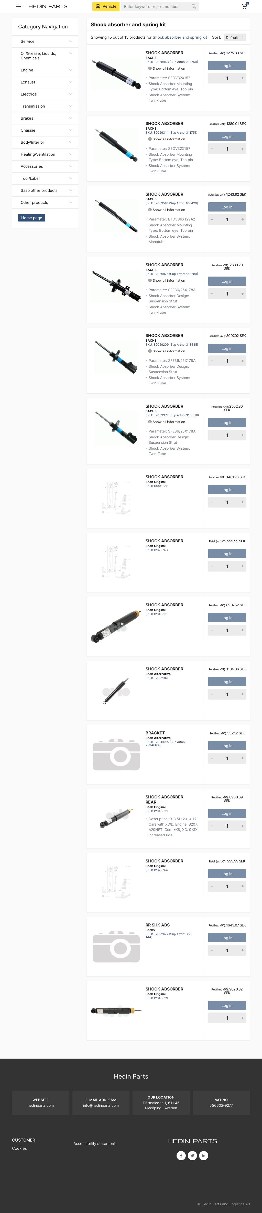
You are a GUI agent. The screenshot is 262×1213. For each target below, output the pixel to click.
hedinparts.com (41, 1105)
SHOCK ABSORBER (164, 668)
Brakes (46, 118)
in (203, 1155)
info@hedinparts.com (101, 1105)
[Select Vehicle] (105, 6)
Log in (227, 65)
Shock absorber (164, 476)
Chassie (46, 130)
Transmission (46, 106)
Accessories (46, 166)
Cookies (19, 1148)
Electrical (46, 94)
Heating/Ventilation (46, 154)
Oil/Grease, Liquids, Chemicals (46, 55)
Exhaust (46, 82)
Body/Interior (46, 142)
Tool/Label (46, 178)
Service (46, 41)
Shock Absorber (164, 52)
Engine (46, 70)
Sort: (216, 37)
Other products (46, 202)
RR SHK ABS (158, 924)
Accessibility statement (94, 1143)
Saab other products (46, 190)
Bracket (155, 732)
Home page (31, 217)
